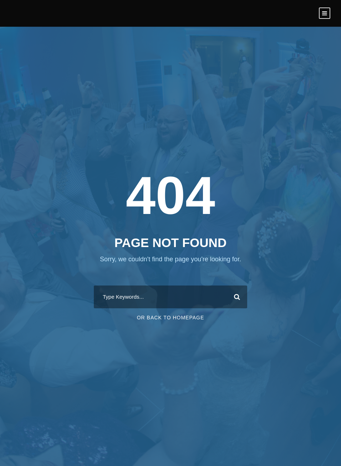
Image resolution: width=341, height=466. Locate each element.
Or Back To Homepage (170, 317)
